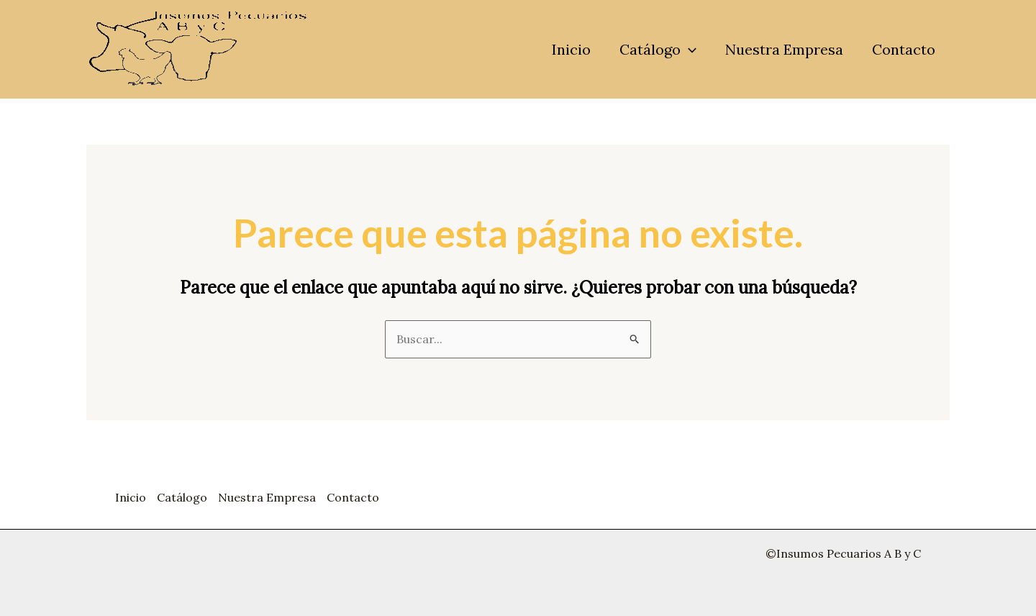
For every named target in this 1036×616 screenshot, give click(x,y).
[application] (688, 49)
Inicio (571, 49)
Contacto (903, 49)
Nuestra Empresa (784, 49)
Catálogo (657, 49)
